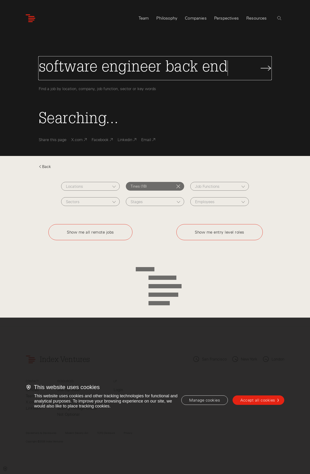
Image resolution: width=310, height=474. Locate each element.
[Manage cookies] (204, 400)
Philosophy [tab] (166, 18)
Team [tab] (144, 18)
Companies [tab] (196, 18)
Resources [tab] (256, 18)
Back (45, 166)
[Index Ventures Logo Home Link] (30, 18)
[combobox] (90, 186)
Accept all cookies (257, 400)
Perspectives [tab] (226, 18)
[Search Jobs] (155, 68)
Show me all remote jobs (90, 232)
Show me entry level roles (219, 232)
